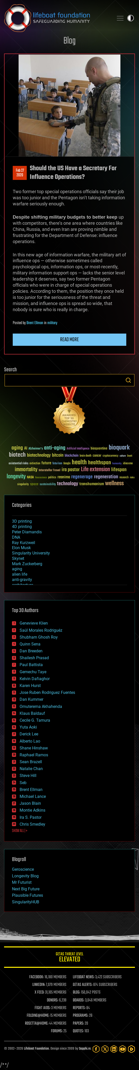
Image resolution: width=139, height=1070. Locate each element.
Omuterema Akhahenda (41, 706)
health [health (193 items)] (79, 462)
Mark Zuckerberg (27, 563)
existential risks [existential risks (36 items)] (18, 464)
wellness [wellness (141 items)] (114, 483)
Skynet (18, 558)
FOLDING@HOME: (38, 1015)
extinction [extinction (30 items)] (35, 463)
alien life (19, 574)
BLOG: (76, 992)
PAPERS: (78, 1023)
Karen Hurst (30, 685)
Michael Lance (33, 796)
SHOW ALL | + (19, 831)
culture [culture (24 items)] (123, 456)
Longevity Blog (25, 876)
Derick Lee (29, 734)
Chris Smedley (32, 824)
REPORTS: (79, 1008)
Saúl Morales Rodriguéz (41, 630)
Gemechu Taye (33, 671)
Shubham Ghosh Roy (39, 637)
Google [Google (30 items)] (67, 463)
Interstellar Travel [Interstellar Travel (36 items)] (49, 470)
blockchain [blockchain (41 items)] (71, 456)
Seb (23, 782)
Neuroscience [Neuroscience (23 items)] (41, 478)
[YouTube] (122, 1049)
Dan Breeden (31, 651)
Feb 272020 (20, 173)
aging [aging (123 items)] (17, 448)
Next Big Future (25, 889)
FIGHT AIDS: (42, 1008)
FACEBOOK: (36, 977)
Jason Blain (30, 803)
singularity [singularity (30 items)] (23, 484)
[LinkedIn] (113, 1049)
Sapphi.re (85, 1049)
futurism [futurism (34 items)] (57, 464)
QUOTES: (78, 1031)
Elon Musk (21, 547)
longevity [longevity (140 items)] (16, 476)
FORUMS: (57, 1031)
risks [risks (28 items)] (132, 477)
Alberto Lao (30, 741)
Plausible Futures (27, 895)
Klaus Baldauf (32, 713)
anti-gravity (22, 579)
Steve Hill (28, 775)
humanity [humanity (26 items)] (117, 463)
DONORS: (52, 1000)
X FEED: (39, 992)
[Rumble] (131, 1049)
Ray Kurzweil (23, 542)
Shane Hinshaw (34, 748)
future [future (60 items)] (46, 463)
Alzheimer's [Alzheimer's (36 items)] (36, 449)
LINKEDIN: (38, 985)
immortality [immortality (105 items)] (26, 470)
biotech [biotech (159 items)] (17, 455)
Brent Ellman (34, 323)
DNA (16, 537)
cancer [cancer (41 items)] (97, 456)
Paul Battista (31, 664)
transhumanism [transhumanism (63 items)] (91, 484)
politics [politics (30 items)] (52, 477)
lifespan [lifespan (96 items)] (119, 470)
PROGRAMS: (80, 1015)
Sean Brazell (31, 761)
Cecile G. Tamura (35, 720)
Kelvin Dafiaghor (35, 678)
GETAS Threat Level (69, 958)
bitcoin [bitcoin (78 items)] (57, 455)
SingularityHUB (25, 902)
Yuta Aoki (28, 727)
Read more (69, 339)
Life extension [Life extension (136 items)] (95, 469)
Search (128, 380)
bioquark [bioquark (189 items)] (119, 448)
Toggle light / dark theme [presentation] (130, 18)
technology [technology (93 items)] (67, 484)
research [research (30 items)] (124, 477)
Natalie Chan (31, 768)
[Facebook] (96, 1049)
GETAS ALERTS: (82, 985)
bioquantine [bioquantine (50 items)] (99, 448)
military (52, 323)
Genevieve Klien (34, 623)
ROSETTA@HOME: (36, 1023)
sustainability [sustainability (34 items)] (48, 484)
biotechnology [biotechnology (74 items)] (39, 455)
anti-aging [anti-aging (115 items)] (54, 448)
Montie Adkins (32, 810)
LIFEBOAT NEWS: (83, 977)
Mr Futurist (22, 882)
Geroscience (23, 869)
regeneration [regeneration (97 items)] (106, 477)
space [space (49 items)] (34, 484)
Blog (69, 41)
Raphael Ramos (34, 754)
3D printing (22, 521)
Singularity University (31, 553)
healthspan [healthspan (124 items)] (99, 463)
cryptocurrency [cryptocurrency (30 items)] (110, 456)
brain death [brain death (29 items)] (85, 456)
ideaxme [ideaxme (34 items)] (128, 464)
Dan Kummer (31, 699)
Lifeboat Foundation (36, 1049)
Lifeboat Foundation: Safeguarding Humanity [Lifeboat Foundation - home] (56, 18)
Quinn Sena (30, 644)
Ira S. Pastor (30, 817)
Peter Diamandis (27, 532)
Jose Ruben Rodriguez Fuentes (47, 692)
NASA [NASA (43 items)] (30, 477)
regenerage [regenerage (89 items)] (82, 477)
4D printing (22, 526)
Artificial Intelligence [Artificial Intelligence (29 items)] (78, 449)
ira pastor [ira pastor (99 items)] (71, 470)
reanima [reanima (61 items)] (64, 477)
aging (17, 568)
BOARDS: (78, 1000)
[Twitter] (105, 1049)
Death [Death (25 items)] (129, 456)
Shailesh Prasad (34, 657)
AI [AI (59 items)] (25, 448)
